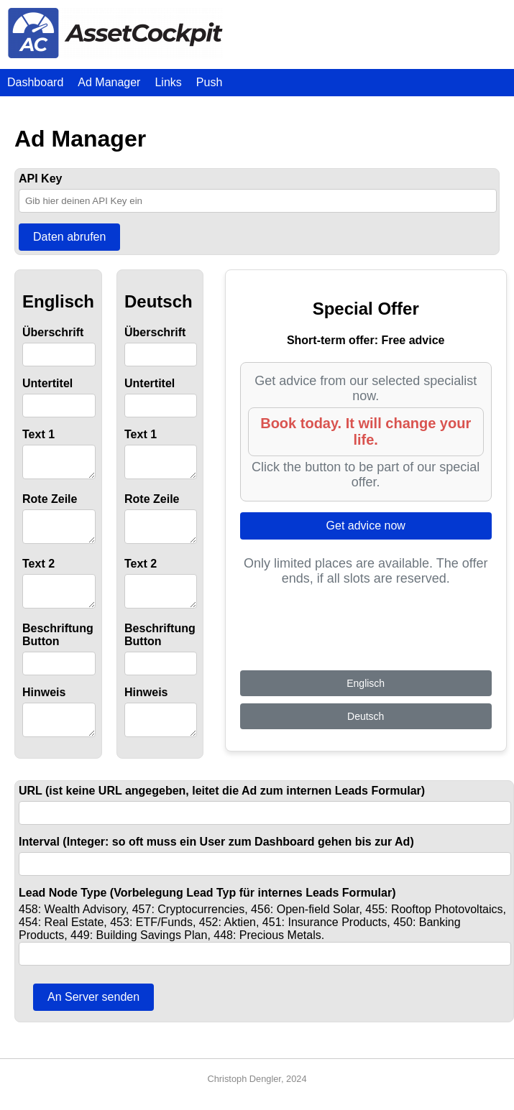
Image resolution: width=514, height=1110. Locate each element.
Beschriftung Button (57, 647)
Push (209, 82)
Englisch (366, 700)
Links (168, 82)
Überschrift (52, 332)
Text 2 (38, 572)
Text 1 (38, 434)
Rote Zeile (49, 503)
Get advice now (365, 525)
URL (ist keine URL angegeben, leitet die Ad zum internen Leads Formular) (222, 808)
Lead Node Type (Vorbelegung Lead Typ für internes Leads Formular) (207, 910)
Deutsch (365, 733)
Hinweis (43, 705)
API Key (40, 178)
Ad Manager (109, 82)
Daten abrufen (69, 237)
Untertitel (47, 383)
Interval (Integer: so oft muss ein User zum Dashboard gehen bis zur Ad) (216, 859)
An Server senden (93, 1014)
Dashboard (35, 82)
